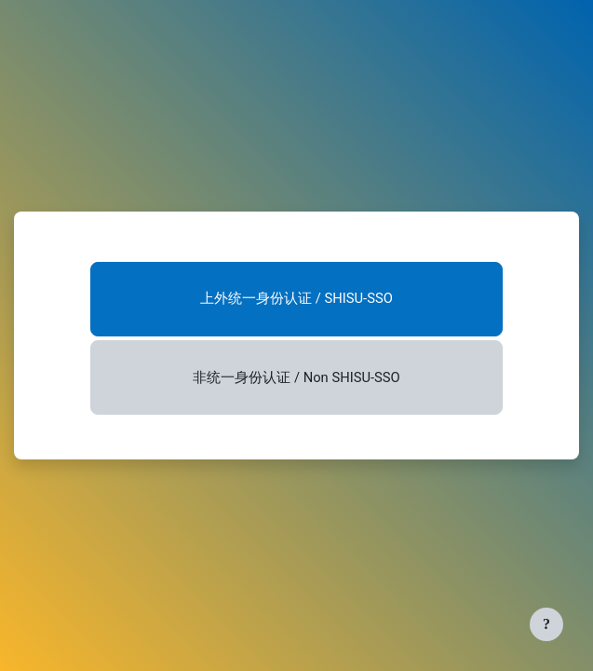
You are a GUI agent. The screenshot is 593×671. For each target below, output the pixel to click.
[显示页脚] (546, 624)
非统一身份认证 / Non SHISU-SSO (296, 377)
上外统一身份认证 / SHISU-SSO (296, 298)
